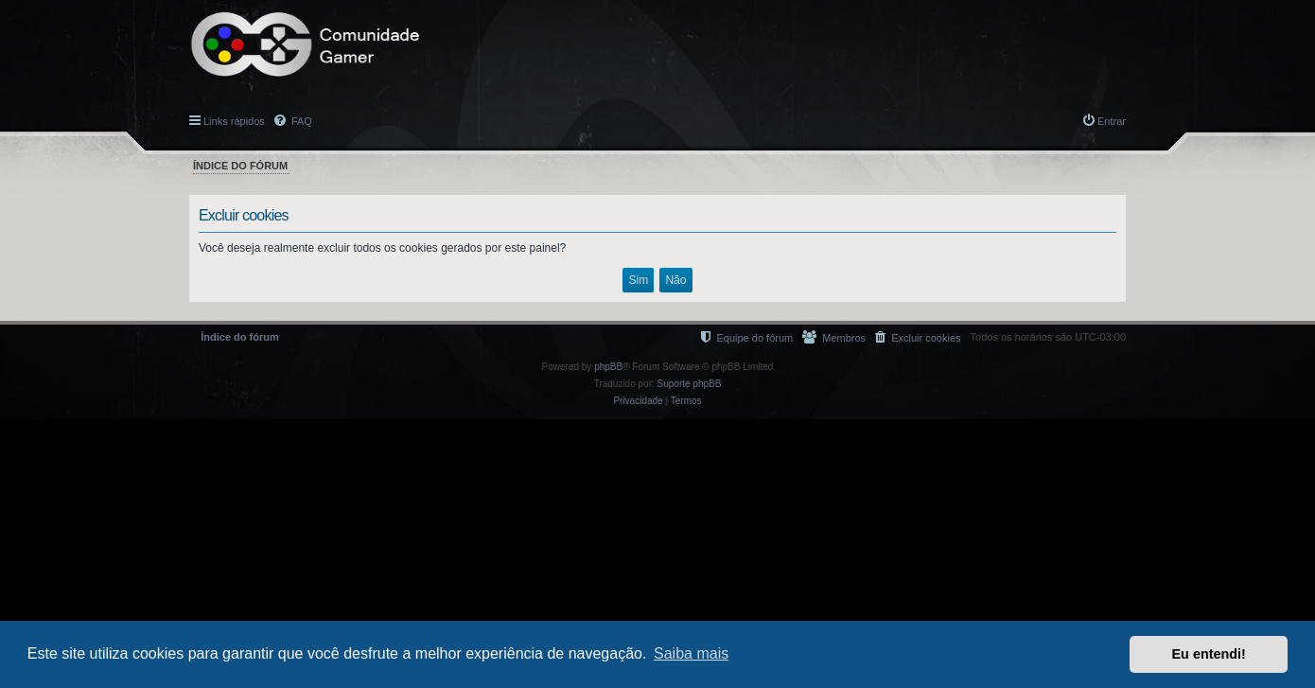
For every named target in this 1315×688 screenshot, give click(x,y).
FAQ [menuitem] (300, 121)
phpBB (608, 367)
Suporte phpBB (690, 384)
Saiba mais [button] (691, 653)
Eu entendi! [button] (1209, 654)
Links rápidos (234, 121)
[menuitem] (917, 337)
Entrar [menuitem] (1111, 121)
